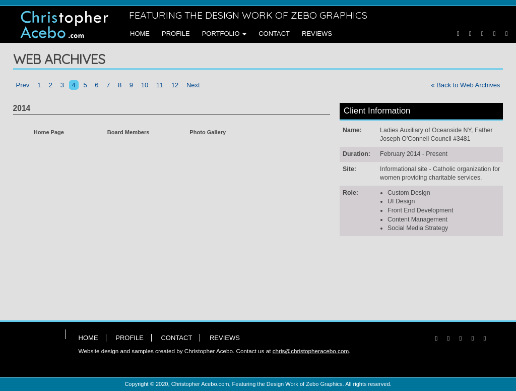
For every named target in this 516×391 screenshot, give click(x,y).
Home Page (49, 132)
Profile (176, 33)
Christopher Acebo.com (200, 384)
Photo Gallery (207, 132)
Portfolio (224, 33)
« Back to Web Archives (465, 85)
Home (140, 33)
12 (174, 85)
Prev (23, 85)
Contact (274, 33)
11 (159, 85)
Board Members (128, 132)
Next (193, 85)
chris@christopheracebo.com (311, 351)
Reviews (317, 33)
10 (144, 85)
